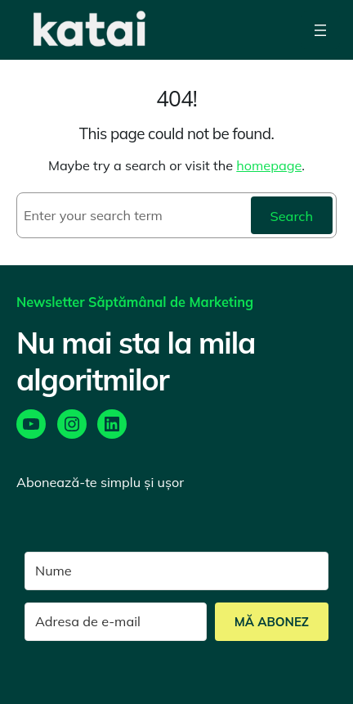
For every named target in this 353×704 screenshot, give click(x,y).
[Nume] (176, 571)
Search (291, 216)
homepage (269, 165)
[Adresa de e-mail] (116, 621)
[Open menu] (320, 30)
